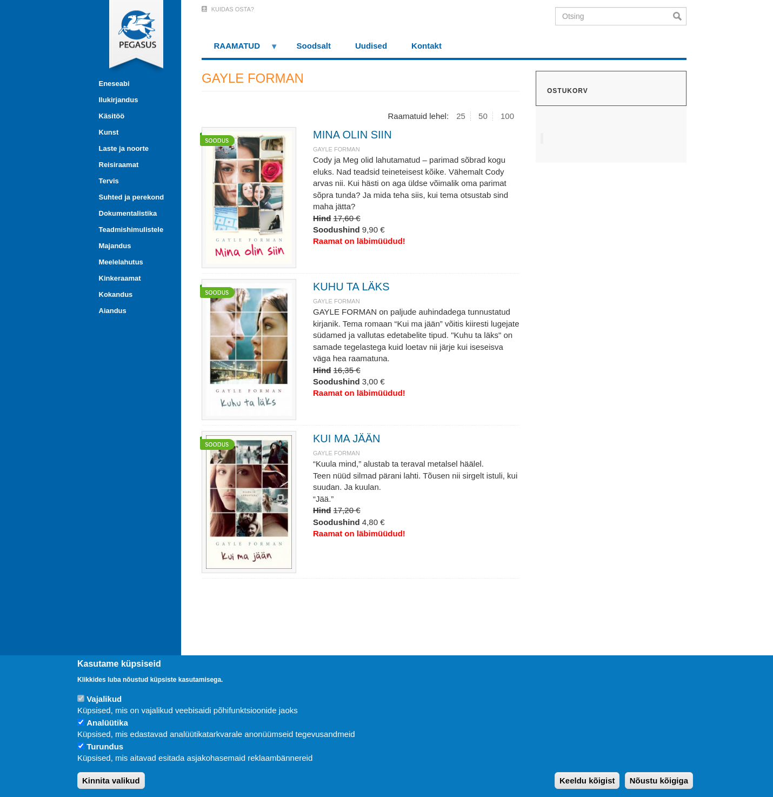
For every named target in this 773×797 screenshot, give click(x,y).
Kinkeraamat (120, 278)
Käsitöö (112, 116)
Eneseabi (114, 83)
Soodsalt (314, 45)
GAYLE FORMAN (336, 149)
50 (483, 116)
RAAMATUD (240, 49)
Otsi (680, 16)
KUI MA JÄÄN (346, 438)
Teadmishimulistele (131, 229)
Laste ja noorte (124, 148)
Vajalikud (104, 698)
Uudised (371, 45)
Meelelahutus (121, 262)
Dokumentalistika (128, 213)
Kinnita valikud (111, 780)
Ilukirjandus (118, 100)
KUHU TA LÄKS (351, 287)
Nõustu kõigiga (659, 780)
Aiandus (112, 311)
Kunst (109, 132)
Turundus (104, 746)
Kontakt (426, 45)
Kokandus (116, 294)
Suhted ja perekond (131, 197)
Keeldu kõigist (587, 780)
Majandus (115, 246)
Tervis (109, 181)
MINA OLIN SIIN (352, 135)
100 (507, 116)
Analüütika (107, 722)
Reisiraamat (119, 165)
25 (460, 116)
